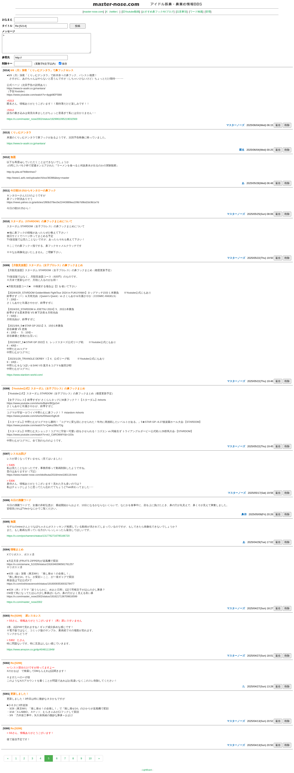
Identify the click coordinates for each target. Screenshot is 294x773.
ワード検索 (196, 11)
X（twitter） (113, 11)
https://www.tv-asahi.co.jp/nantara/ (26, 143)
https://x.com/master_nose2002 (24, 601)
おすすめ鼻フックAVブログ (158, 11)
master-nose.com (93, 11)
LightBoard (147, 770)
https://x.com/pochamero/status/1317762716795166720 (38, 535)
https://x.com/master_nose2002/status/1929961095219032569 (42, 118)
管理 (208, 11)
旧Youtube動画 (130, 11)
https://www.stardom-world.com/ (25, 374)
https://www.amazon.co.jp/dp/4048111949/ (31, 649)
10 (90, 758)
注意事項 (181, 11)
